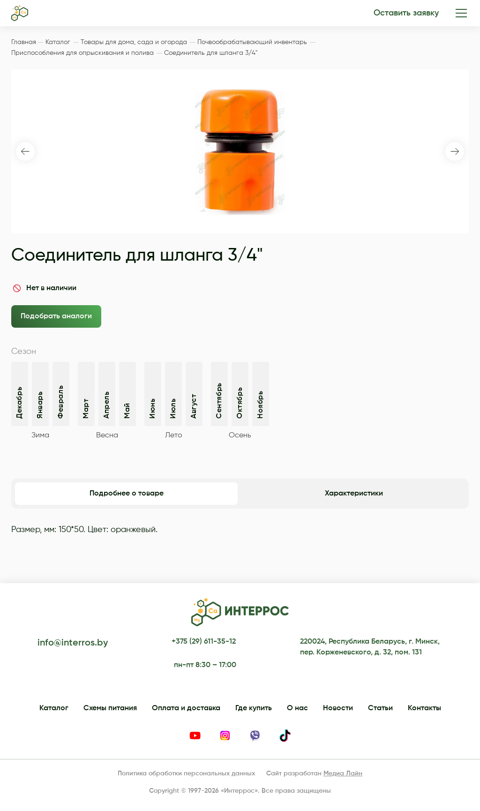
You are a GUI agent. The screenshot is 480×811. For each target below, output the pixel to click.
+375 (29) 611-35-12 (204, 642)
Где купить (253, 708)
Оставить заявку (406, 13)
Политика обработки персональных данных (186, 773)
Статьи (380, 708)
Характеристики (354, 493)
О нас (297, 708)
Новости (338, 708)
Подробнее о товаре (127, 493)
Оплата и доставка (186, 708)
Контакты (424, 708)
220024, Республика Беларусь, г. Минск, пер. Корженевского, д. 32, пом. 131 (370, 647)
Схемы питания (110, 708)
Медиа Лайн (342, 773)
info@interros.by (73, 643)
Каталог (53, 708)
